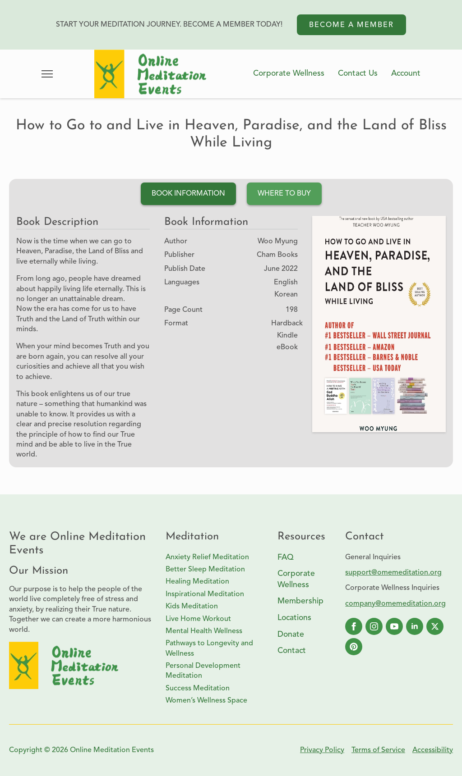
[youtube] (394, 626)
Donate (290, 635)
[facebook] (353, 626)
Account (405, 74)
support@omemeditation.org (393, 572)
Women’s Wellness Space (206, 700)
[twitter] (435, 626)
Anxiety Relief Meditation (207, 557)
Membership (300, 601)
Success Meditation (198, 688)
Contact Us (358, 74)
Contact (291, 651)
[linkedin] (414, 626)
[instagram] (374, 626)
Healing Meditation (197, 581)
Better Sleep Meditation (205, 569)
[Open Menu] (47, 73)
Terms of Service (378, 750)
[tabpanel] (231, 341)
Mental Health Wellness (204, 631)
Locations (294, 618)
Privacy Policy (322, 750)
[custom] (353, 646)
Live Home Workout (198, 619)
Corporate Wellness (288, 74)
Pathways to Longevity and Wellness (209, 648)
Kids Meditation (192, 606)
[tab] (188, 194)
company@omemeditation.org (395, 603)
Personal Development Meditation (203, 671)
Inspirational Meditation (205, 594)
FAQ (285, 557)
